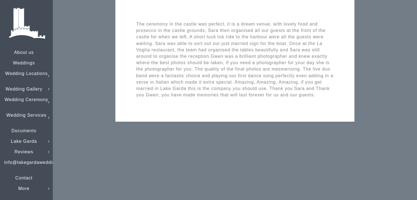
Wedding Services (26, 115)
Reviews (23, 151)
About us (24, 52)
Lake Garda (24, 141)
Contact (24, 178)
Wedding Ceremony (26, 99)
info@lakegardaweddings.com (37, 162)
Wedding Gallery (24, 89)
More (23, 188)
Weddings (24, 63)
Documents (23, 130)
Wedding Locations (26, 73)
